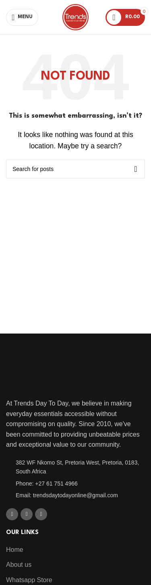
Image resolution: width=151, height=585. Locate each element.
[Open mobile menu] (22, 17)
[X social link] (27, 514)
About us (18, 564)
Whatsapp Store (29, 580)
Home (14, 549)
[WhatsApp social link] (41, 514)
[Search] (75, 169)
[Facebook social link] (12, 514)
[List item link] (75, 467)
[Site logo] (75, 16)
